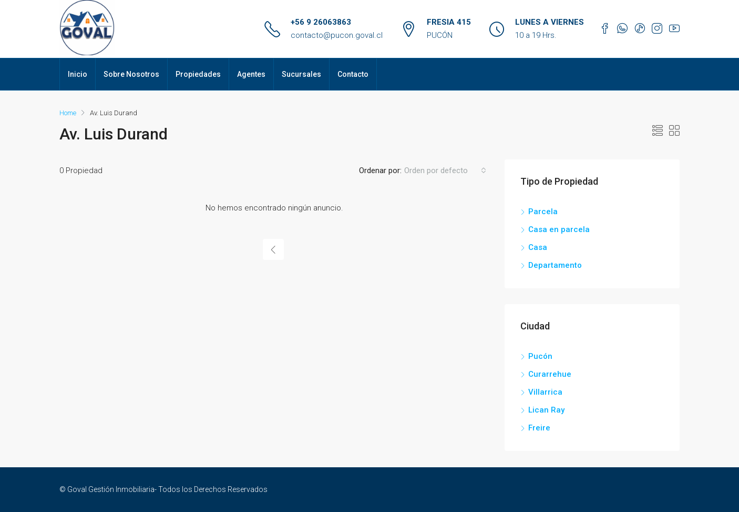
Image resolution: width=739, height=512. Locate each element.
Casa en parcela (559, 229)
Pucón (540, 356)
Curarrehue (549, 374)
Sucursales (301, 74)
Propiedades (198, 74)
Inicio (77, 74)
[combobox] (445, 170)
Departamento (555, 265)
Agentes (251, 74)
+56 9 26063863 (321, 22)
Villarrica (545, 392)
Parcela (543, 211)
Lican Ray (546, 410)
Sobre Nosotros (131, 74)
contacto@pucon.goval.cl (337, 35)
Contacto (352, 74)
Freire (539, 428)
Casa (537, 247)
